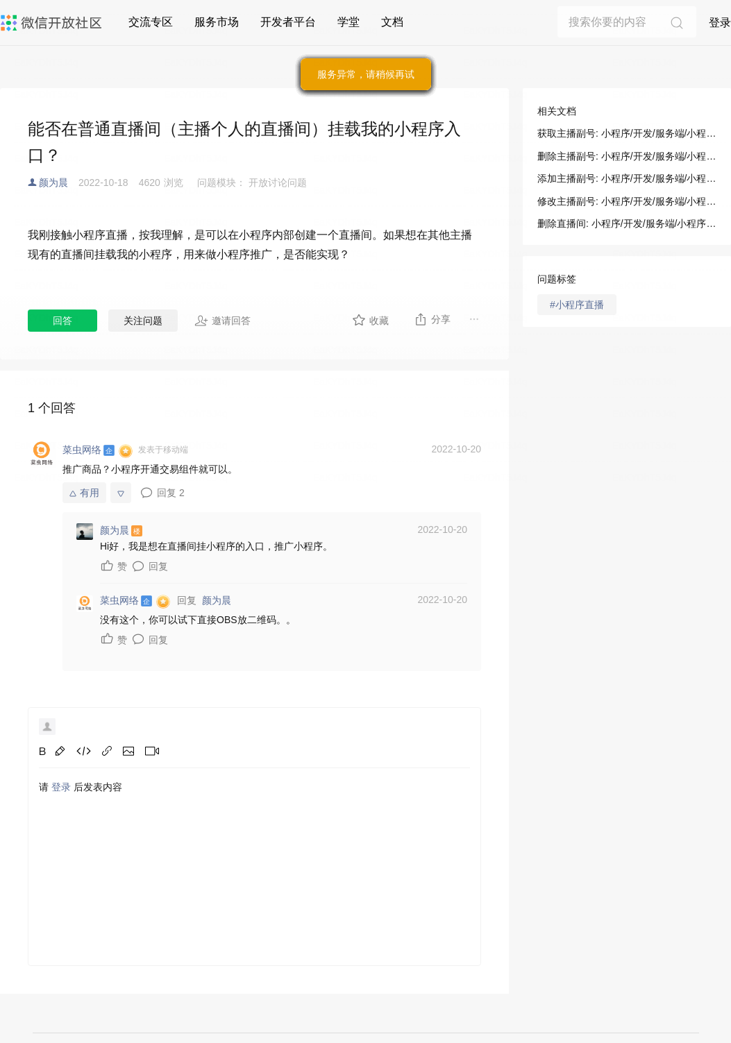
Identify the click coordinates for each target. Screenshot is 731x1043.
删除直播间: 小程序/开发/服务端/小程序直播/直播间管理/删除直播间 (626, 223)
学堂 (348, 22)
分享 (432, 319)
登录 (720, 22)
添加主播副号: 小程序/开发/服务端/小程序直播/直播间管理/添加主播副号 (626, 178)
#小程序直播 (577, 304)
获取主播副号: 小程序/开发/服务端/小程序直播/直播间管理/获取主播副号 (626, 133)
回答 (62, 320)
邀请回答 (222, 320)
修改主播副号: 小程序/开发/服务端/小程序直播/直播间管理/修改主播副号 (626, 201)
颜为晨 (53, 182)
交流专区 (150, 22)
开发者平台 (288, 22)
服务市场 (216, 22)
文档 (392, 22)
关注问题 (143, 320)
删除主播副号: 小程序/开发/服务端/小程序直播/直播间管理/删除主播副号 (626, 156)
